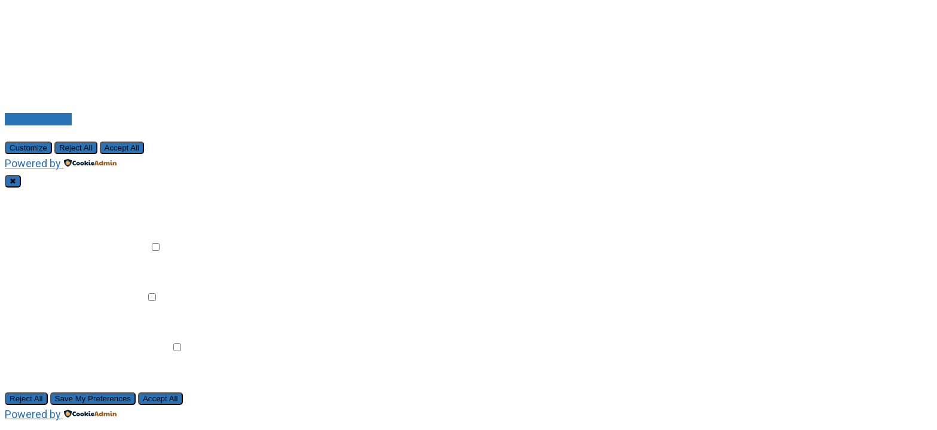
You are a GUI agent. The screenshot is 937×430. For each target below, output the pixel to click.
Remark (129, 247)
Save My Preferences (93, 398)
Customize (28, 147)
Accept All (122, 147)
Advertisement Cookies (74, 347)
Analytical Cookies (61, 297)
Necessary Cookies (64, 197)
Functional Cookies (63, 247)
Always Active (147, 197)
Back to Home (38, 119)
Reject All (76, 147)
